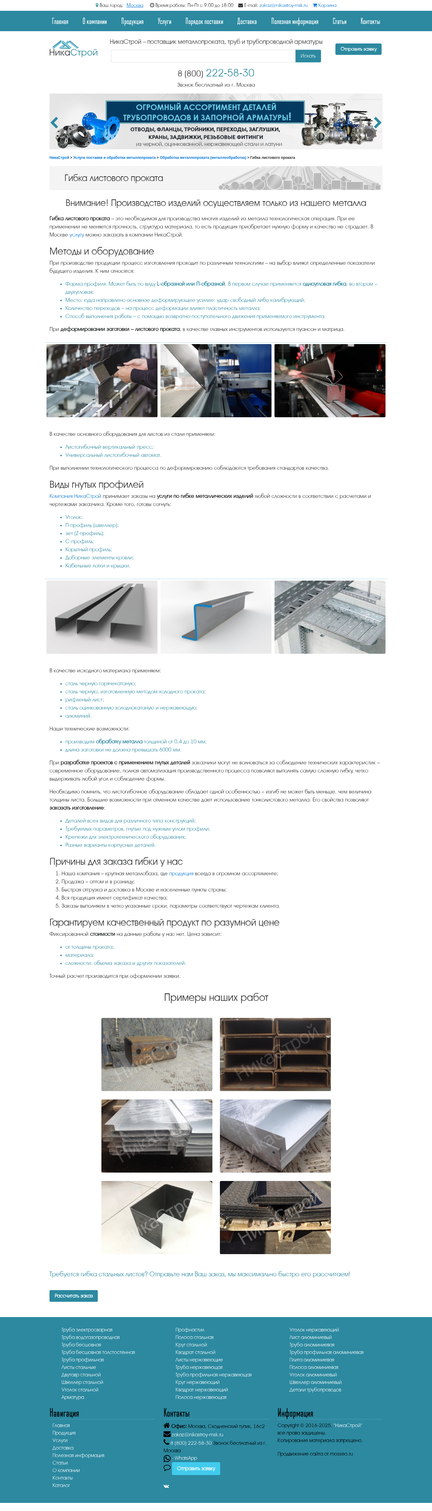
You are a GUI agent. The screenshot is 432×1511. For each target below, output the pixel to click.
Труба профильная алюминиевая (327, 1352)
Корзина (325, 5)
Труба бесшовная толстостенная (98, 1352)
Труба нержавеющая (199, 1367)
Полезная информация (295, 21)
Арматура (73, 1397)
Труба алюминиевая (312, 1345)
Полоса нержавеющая (201, 1397)
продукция (181, 873)
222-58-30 (216, 73)
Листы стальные (79, 1367)
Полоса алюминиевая (314, 1367)
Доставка (247, 21)
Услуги (164, 21)
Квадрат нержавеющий (202, 1390)
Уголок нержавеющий (314, 1330)
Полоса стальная (195, 1337)
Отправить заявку (358, 49)
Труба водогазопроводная (91, 1337)
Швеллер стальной (82, 1382)
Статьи (339, 21)
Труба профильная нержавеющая (214, 1375)
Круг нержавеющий (198, 1382)
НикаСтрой (59, 158)
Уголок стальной (80, 1390)
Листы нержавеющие (199, 1360)
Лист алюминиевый (311, 1337)
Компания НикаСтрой (75, 496)
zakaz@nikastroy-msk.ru (284, 5)
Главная (60, 21)
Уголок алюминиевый (313, 1375)
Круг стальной (191, 1345)
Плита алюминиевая (312, 1360)
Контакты (370, 21)
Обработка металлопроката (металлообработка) (203, 158)
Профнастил (190, 1330)
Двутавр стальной (81, 1375)
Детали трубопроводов (315, 1390)
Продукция (132, 21)
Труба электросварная (87, 1330)
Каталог (61, 1485)
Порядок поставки (204, 21)
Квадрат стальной (195, 1352)
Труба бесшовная (81, 1345)
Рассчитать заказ (74, 1296)
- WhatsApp (180, 1458)
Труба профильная (83, 1360)
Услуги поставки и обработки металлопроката (114, 158)
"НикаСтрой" (348, 1425)
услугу (77, 235)
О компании (94, 21)
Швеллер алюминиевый (316, 1382)
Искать (308, 56)
